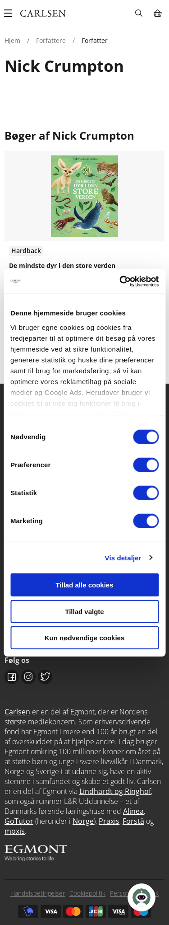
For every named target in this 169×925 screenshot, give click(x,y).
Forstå (133, 821)
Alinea (133, 811)
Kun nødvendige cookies (85, 638)
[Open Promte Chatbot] (141, 897)
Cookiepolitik (87, 893)
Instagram (28, 677)
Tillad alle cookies (84, 585)
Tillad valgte (84, 611)
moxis (15, 831)
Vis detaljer (123, 557)
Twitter (45, 677)
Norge (83, 821)
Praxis (109, 821)
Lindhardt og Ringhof (115, 791)
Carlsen (17, 712)
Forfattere (51, 40)
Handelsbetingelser (37, 893)
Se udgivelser (84, 243)
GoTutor (19, 821)
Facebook (12, 677)
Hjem (12, 40)
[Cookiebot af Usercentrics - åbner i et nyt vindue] (120, 281)
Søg (138, 13)
